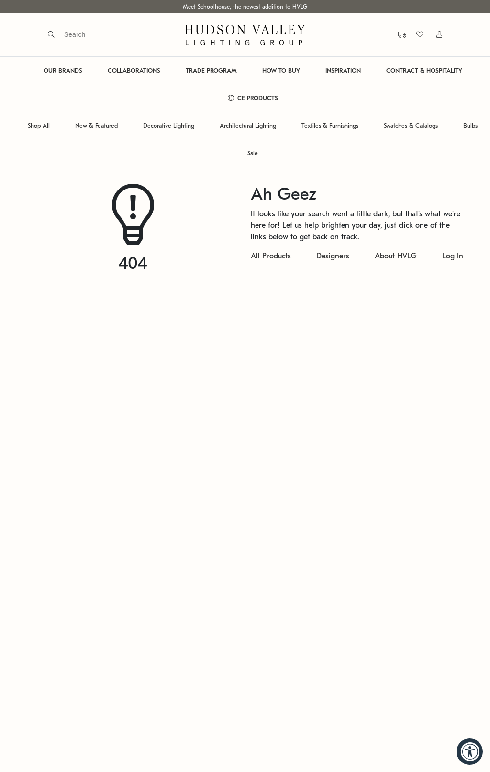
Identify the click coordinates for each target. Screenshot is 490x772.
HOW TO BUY (281, 70)
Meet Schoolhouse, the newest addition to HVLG (245, 6)
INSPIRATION (343, 70)
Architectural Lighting (248, 125)
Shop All (39, 125)
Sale (252, 153)
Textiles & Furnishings (329, 125)
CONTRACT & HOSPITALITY (424, 70)
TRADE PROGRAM (211, 70)
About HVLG (396, 256)
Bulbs (470, 125)
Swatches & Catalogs (411, 125)
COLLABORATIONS (134, 70)
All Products (271, 256)
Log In (452, 256)
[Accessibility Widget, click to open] (470, 751)
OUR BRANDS (63, 70)
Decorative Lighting (168, 125)
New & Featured (96, 125)
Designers (332, 256)
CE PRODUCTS (253, 97)
